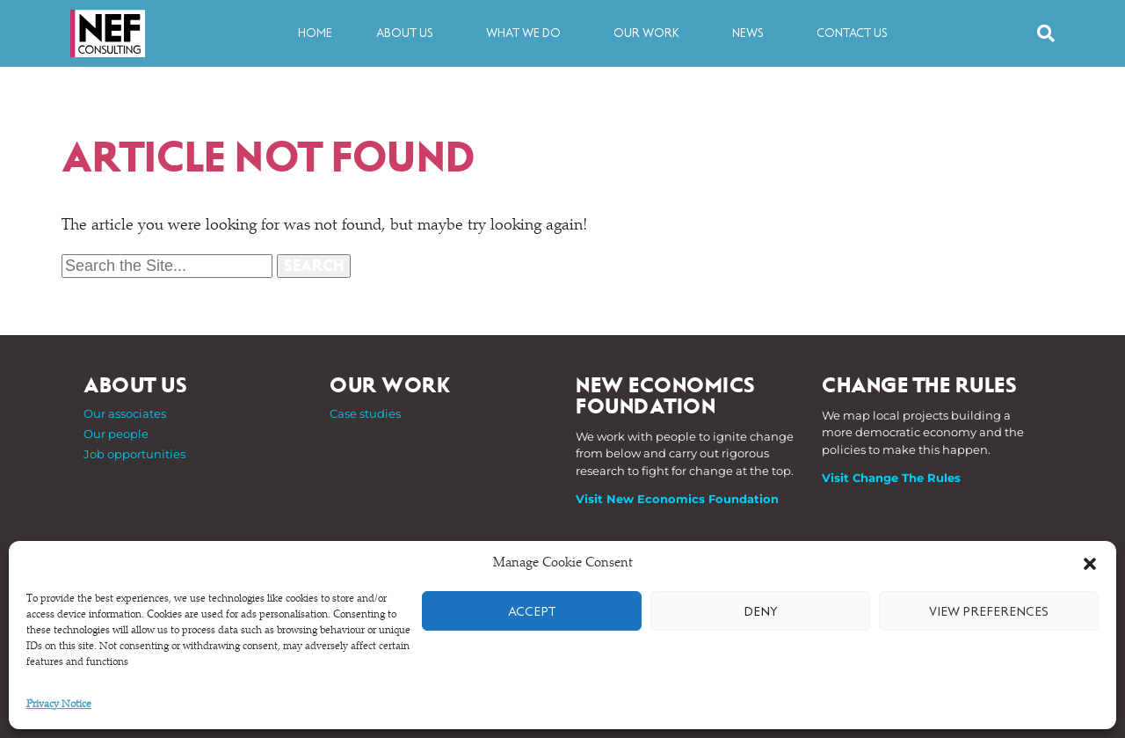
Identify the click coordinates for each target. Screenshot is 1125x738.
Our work (650, 33)
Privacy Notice (58, 704)
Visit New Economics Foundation (677, 499)
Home (315, 33)
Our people (116, 434)
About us (409, 33)
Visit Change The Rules (891, 478)
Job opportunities (134, 454)
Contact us (852, 33)
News (752, 33)
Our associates (124, 413)
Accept (531, 611)
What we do (528, 33)
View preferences (989, 611)
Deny (761, 611)
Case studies (365, 413)
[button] (1090, 564)
